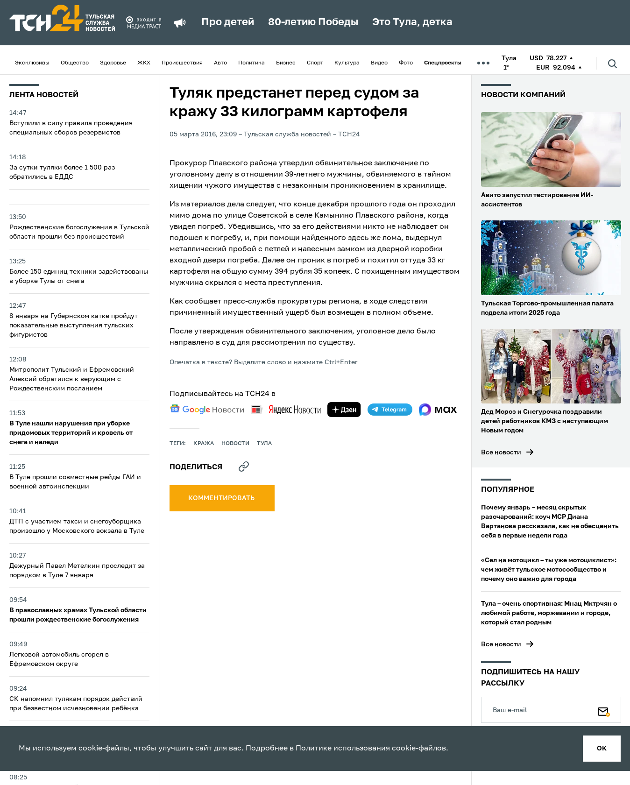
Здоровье (113, 63)
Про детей (227, 22)
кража (203, 443)
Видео (379, 63)
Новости (235, 443)
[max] (438, 409)
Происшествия (182, 63)
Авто (220, 63)
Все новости (501, 452)
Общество (75, 63)
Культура (347, 63)
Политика (251, 63)
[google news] (207, 409)
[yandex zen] (344, 409)
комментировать (222, 498)
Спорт (315, 63)
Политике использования (343, 748)
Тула (264, 443)
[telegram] (390, 409)
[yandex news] (286, 409)
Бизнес (286, 63)
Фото (406, 63)
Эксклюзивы (32, 63)
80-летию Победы (313, 22)
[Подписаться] (604, 709)
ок (602, 748)
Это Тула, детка (412, 22)
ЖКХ (143, 63)
